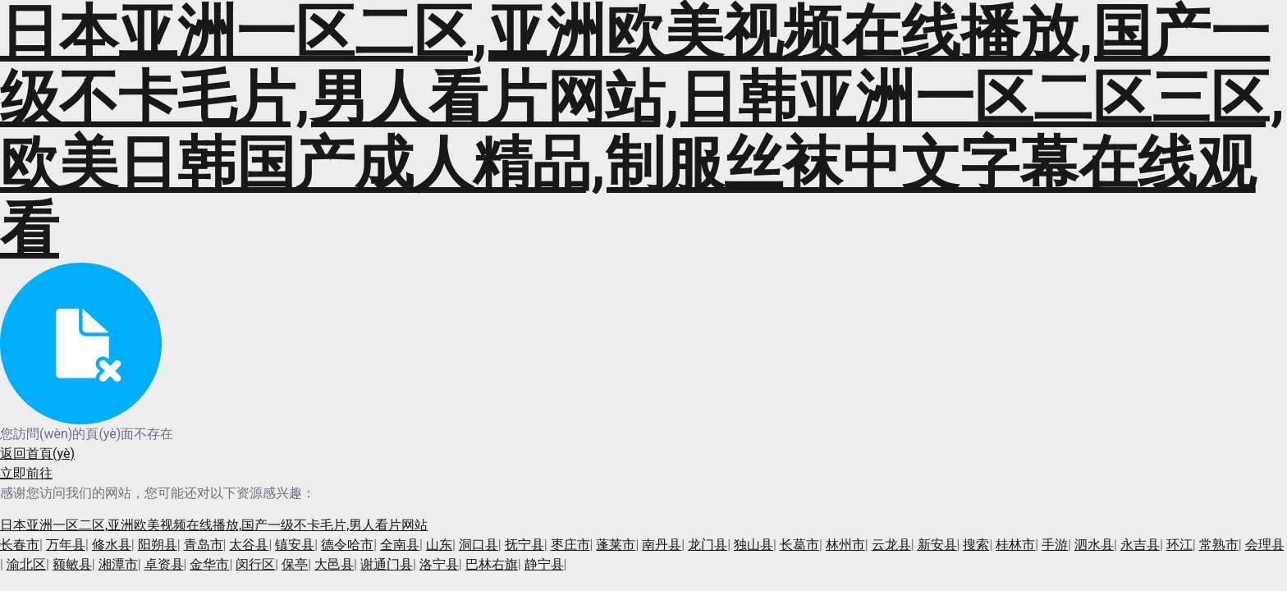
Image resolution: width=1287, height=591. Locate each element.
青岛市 (203, 544)
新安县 (937, 544)
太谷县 (248, 544)
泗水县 (1094, 544)
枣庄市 (570, 544)
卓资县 (164, 564)
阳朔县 (157, 544)
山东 (439, 544)
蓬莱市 (615, 544)
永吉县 (1140, 544)
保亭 (295, 564)
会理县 (1265, 544)
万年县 (65, 544)
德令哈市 (347, 544)
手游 (1055, 544)
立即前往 (26, 473)
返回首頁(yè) (37, 453)
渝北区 (26, 564)
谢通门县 (386, 564)
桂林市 (1015, 544)
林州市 (845, 544)
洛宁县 (439, 564)
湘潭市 (118, 564)
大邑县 (334, 564)
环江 (1179, 544)
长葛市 (799, 544)
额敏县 (72, 564)
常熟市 (1219, 544)
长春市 (19, 544)
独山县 (753, 544)
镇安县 (294, 544)
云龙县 (891, 544)
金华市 (209, 564)
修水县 (111, 544)
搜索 (976, 544)
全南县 (399, 544)
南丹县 (661, 544)
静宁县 (544, 564)
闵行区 (255, 564)
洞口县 (478, 544)
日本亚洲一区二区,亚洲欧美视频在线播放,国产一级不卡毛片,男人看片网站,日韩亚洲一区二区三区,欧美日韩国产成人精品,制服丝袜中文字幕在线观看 (642, 131)
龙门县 (707, 544)
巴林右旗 (491, 564)
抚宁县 (524, 544)
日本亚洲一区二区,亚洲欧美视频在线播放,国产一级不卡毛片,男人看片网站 (214, 525)
